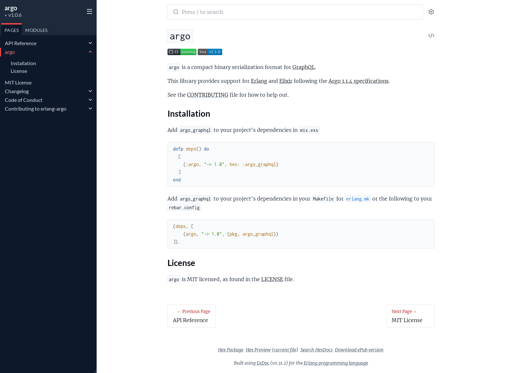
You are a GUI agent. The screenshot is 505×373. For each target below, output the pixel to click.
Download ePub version (359, 350)
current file (285, 350)
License (19, 71)
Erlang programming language (336, 363)
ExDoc (263, 363)
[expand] (90, 43)
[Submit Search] (175, 12)
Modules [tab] (36, 30)
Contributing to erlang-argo (35, 108)
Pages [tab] (12, 30)
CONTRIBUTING (207, 95)
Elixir (285, 81)
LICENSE (272, 279)
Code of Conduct (24, 100)
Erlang (259, 81)
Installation (23, 63)
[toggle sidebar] (88, 10)
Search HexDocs (316, 349)
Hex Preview (258, 350)
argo (11, 8)
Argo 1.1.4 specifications (359, 81)
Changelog (17, 91)
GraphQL (303, 67)
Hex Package (230, 350)
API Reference (20, 43)
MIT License (18, 82)
